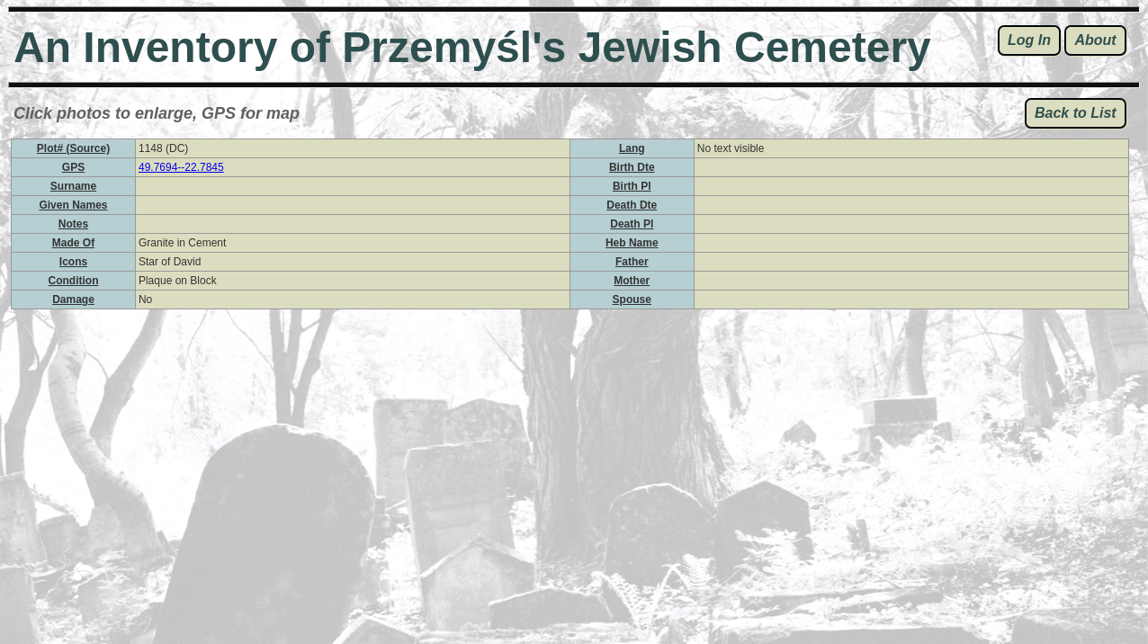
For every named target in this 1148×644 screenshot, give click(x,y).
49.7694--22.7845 (181, 167)
